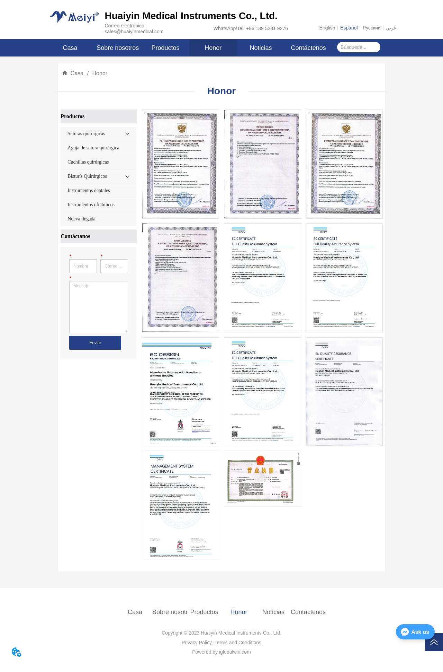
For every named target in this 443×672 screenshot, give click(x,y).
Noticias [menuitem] (261, 47)
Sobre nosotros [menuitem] (118, 47)
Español (349, 27)
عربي (391, 27)
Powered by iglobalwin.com (221, 652)
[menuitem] (165, 47)
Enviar (95, 342)
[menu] (189, 47)
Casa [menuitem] (70, 47)
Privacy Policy (197, 642)
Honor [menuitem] (213, 47)
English (327, 27)
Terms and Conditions (238, 642)
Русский (372, 27)
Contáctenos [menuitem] (308, 47)
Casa (77, 73)
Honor (99, 73)
